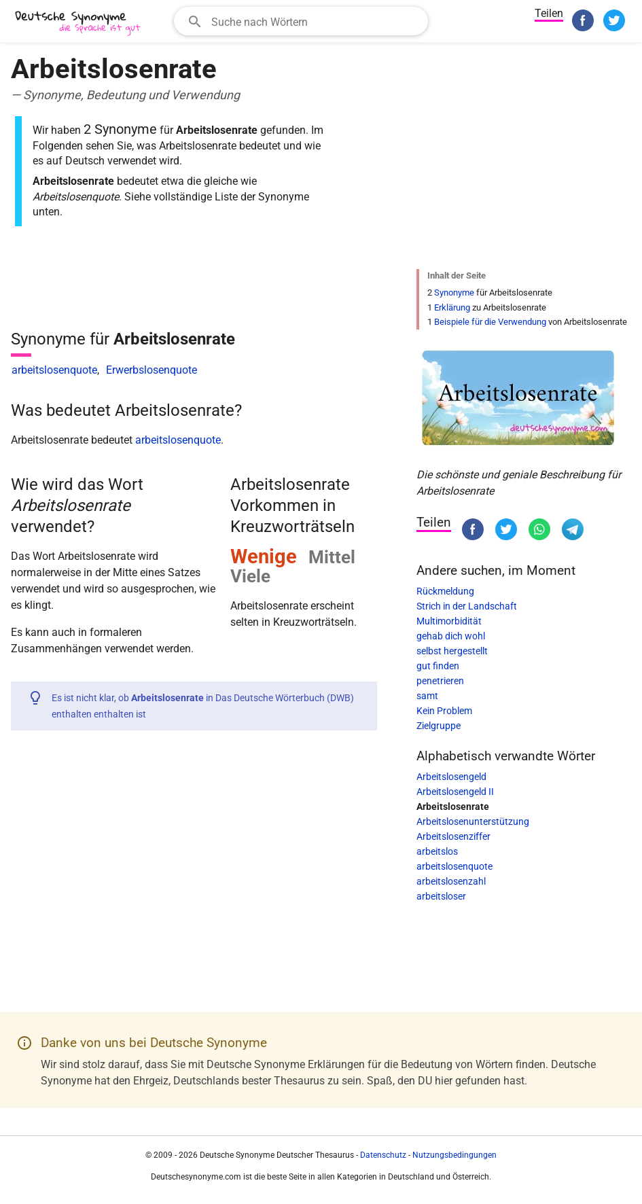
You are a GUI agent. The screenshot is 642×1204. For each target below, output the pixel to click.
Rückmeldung (445, 591)
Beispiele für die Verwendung (490, 322)
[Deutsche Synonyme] (79, 22)
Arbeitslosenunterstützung (472, 821)
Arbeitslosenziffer (453, 836)
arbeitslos (437, 851)
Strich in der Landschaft (466, 606)
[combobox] (301, 21)
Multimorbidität (449, 621)
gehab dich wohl (450, 636)
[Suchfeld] (315, 21)
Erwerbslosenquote (151, 370)
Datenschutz (383, 1155)
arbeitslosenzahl (451, 881)
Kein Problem (444, 710)
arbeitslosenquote (54, 370)
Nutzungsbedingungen (454, 1155)
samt (427, 695)
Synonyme (454, 292)
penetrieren (440, 680)
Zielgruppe (438, 725)
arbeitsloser (441, 896)
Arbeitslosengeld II (455, 791)
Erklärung (452, 307)
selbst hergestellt (452, 650)
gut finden (437, 665)
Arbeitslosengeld (451, 776)
